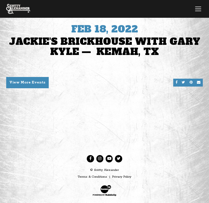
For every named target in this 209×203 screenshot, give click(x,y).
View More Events (27, 82)
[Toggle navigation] (198, 9)
